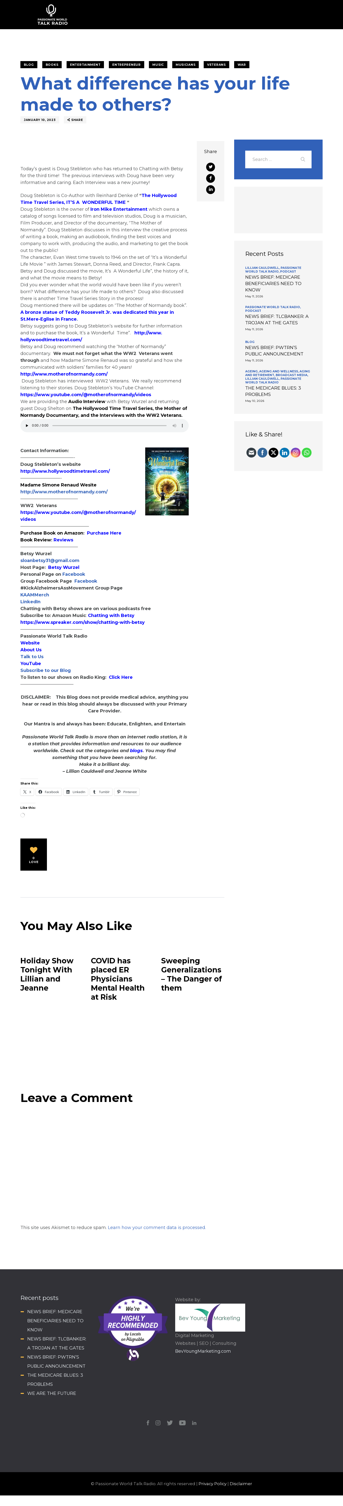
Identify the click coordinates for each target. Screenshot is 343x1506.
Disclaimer (241, 1483)
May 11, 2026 (254, 296)
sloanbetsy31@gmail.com (49, 560)
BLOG (29, 64)
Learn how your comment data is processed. (157, 1227)
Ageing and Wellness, (279, 371)
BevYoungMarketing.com (203, 1351)
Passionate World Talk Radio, (273, 269)
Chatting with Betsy (111, 615)
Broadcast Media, (292, 375)
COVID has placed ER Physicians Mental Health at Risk (118, 979)
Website (30, 643)
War (242, 64)
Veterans (216, 64)
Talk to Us (31, 656)
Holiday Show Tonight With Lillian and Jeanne (46, 974)
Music (158, 64)
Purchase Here (104, 533)
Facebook (73, 574)
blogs (136, 750)
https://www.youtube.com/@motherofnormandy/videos (85, 394)
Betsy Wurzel (63, 567)
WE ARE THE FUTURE (51, 1393)
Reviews (63, 540)
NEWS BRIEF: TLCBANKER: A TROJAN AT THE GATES (277, 320)
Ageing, (252, 371)
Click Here (121, 677)
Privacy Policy (213, 1483)
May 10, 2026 (254, 401)
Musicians (185, 64)
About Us (31, 650)
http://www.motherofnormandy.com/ (64, 374)
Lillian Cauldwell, (263, 268)
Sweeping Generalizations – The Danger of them (191, 974)
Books (52, 64)
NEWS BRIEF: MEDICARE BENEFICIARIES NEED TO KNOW (273, 284)
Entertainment (85, 64)
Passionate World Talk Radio (273, 380)
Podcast (288, 271)
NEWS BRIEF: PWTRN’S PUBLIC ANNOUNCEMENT (274, 351)
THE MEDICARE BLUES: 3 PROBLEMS (273, 391)
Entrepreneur (126, 64)
